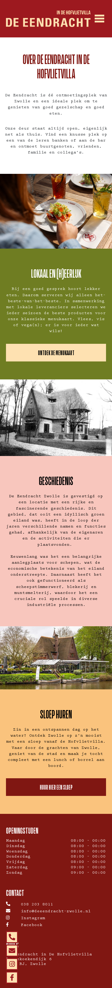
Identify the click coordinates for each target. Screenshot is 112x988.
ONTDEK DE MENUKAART (56, 352)
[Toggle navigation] (99, 19)
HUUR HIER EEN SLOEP (56, 787)
